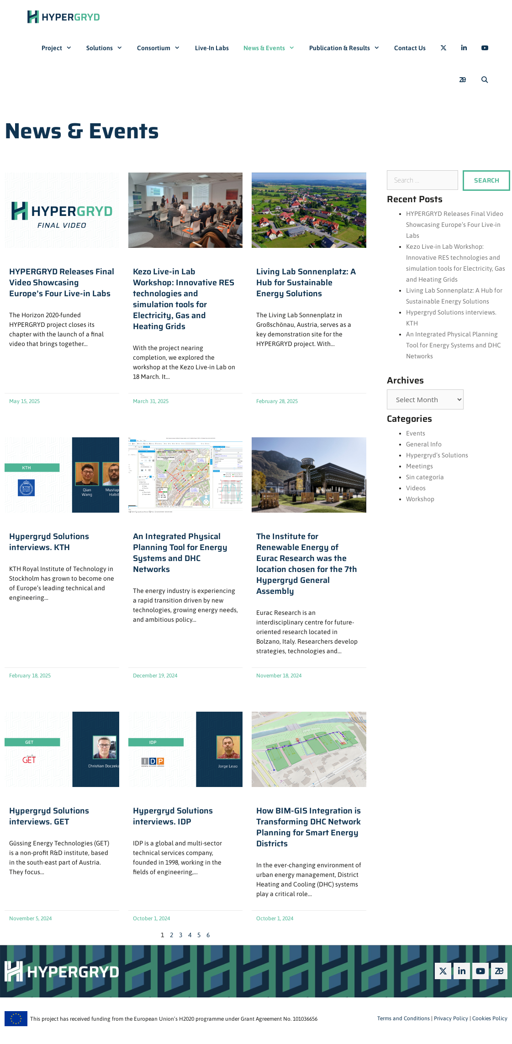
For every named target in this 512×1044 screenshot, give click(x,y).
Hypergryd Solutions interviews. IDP (173, 816)
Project (60, 48)
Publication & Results (348, 48)
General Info (424, 444)
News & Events (272, 48)
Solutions (108, 48)
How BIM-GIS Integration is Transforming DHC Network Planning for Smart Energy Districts (308, 827)
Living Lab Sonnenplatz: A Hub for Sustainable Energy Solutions (306, 282)
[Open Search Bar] (484, 80)
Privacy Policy (450, 1018)
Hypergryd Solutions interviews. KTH (49, 542)
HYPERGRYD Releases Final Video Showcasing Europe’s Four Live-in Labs (61, 282)
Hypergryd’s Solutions (437, 455)
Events (415, 433)
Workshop (420, 499)
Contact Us (410, 48)
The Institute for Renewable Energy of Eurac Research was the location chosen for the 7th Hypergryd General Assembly (306, 564)
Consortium (162, 48)
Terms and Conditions (403, 1018)
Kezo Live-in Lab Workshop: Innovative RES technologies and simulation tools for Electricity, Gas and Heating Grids (183, 299)
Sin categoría (425, 477)
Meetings (419, 466)
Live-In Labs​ (212, 48)
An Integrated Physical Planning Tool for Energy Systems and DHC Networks (180, 553)
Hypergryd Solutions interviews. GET (49, 816)
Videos (416, 488)
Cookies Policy (489, 1018)
